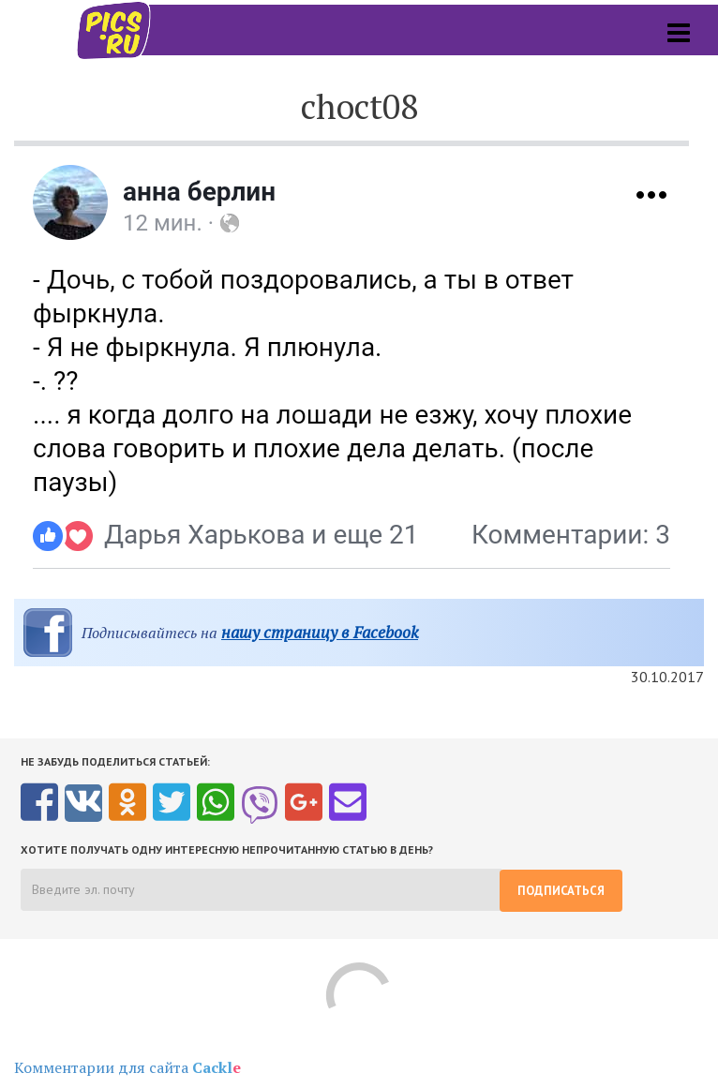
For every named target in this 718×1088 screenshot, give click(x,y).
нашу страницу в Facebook (319, 632)
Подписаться (561, 891)
